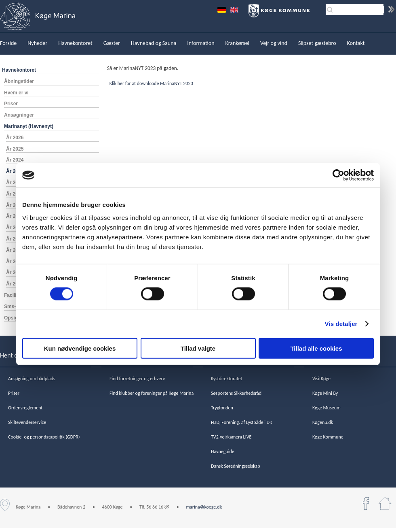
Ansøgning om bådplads (31, 378)
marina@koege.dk (204, 507)
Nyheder (37, 43)
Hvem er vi (16, 93)
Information (200, 43)
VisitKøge (321, 378)
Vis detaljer (341, 323)
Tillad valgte (198, 348)
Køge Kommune (327, 437)
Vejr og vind (273, 43)
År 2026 (14, 138)
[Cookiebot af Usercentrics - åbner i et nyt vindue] (338, 175)
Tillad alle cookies (316, 348)
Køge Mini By (325, 393)
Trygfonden (222, 408)
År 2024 (14, 160)
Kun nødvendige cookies (80, 348)
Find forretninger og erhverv (137, 378)
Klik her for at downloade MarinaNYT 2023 (150, 83)
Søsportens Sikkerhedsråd (236, 393)
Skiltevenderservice (27, 422)
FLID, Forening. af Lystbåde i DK (241, 422)
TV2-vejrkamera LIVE (231, 437)
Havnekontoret (75, 43)
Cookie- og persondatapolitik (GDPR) (44, 437)
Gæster (111, 43)
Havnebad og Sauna (153, 43)
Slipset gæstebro (317, 43)
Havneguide (222, 451)
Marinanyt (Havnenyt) (28, 126)
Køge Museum (326, 408)
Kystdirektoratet (226, 378)
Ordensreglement (25, 408)
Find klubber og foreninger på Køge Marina (152, 393)
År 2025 (14, 149)
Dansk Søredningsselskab (235, 466)
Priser (11, 103)
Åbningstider (19, 81)
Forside (8, 43)
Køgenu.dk (322, 422)
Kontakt (356, 43)
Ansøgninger (19, 115)
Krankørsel (237, 43)
